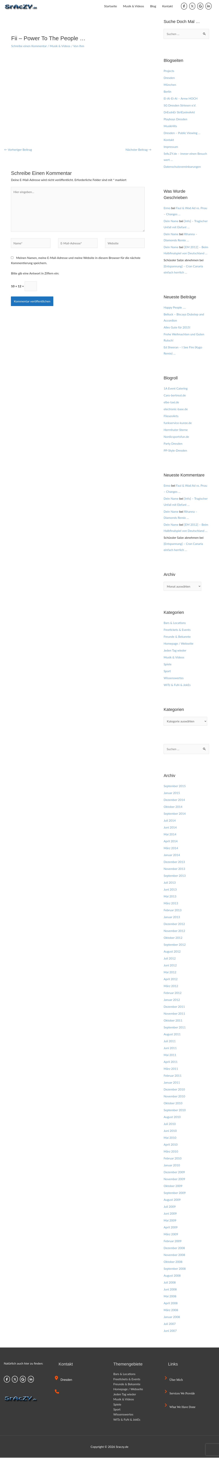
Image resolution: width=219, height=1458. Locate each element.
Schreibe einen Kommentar (29, 46)
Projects (169, 71)
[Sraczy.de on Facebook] (184, 6)
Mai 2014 (170, 834)
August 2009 (172, 1200)
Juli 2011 (170, 1041)
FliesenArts (171, 416)
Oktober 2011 (173, 1020)
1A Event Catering (176, 388)
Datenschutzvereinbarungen (182, 166)
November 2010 (175, 1096)
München (170, 84)
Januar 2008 (172, 1317)
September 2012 (175, 945)
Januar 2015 (172, 793)
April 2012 (171, 979)
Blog (153, 6)
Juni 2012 (170, 965)
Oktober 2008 (173, 1262)
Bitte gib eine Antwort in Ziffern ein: (35, 274)
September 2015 (175, 786)
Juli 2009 (170, 1207)
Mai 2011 (170, 1055)
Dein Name (171, 221)
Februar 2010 (173, 1158)
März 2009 (171, 1234)
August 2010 (172, 1117)
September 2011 (175, 1027)
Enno (167, 208)
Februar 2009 (173, 1241)
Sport (167, 671)
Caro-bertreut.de (175, 395)
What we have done (180, 1407)
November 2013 (175, 869)
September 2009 (175, 1193)
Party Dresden (173, 443)
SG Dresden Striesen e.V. (180, 105)
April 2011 (171, 1062)
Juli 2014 (170, 821)
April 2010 (171, 1145)
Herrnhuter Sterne (176, 429)
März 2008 (171, 1310)
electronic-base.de (176, 409)
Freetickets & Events (177, 629)
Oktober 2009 (173, 1186)
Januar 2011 (172, 1083)
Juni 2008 (170, 1289)
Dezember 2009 (174, 1172)
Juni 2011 (170, 1048)
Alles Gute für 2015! (177, 327)
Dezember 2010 (174, 1089)
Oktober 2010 (173, 1103)
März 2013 (171, 903)
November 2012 (175, 931)
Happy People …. (175, 307)
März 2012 (171, 986)
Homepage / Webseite (179, 643)
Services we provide (180, 1393)
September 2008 (175, 1269)
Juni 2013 (170, 890)
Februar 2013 (173, 910)
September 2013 (175, 876)
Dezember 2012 (174, 924)
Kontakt (167, 6)
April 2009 (171, 1227)
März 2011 (171, 1069)
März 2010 (171, 1151)
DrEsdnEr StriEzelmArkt (179, 112)
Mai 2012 (170, 972)
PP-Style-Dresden (175, 450)
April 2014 (171, 841)
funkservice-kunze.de (178, 423)
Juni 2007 (170, 1331)
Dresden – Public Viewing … (182, 133)
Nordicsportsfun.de (176, 436)
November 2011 (175, 1014)
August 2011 (172, 1034)
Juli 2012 (170, 958)
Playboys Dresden (175, 119)
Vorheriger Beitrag (18, 149)
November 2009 (175, 1179)
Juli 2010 (170, 1124)
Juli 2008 (170, 1282)
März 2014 (171, 848)
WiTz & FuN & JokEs (177, 685)
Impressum (171, 146)
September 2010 (175, 1110)
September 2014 (175, 814)
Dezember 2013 (174, 862)
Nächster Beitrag (138, 149)
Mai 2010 (170, 1138)
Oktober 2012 (173, 938)
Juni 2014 (170, 827)
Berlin (167, 91)
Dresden (169, 77)
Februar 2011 (173, 1076)
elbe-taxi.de (171, 402)
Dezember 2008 (174, 1248)
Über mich (174, 1380)
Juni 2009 (170, 1214)
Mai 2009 (170, 1220)
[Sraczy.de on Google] (200, 6)
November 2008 (175, 1255)
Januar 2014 (172, 855)
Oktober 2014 (173, 807)
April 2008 (171, 1303)
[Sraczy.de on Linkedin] (208, 6)
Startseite (110, 6)
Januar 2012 (172, 1000)
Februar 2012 (173, 993)
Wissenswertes (174, 678)
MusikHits (170, 126)
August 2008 (172, 1276)
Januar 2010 (172, 1165)
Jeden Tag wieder (175, 650)
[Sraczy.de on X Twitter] (192, 6)
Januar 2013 (172, 917)
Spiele (168, 664)
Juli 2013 (170, 883)
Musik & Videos (133, 6)
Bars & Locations (175, 623)
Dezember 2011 (174, 1007)
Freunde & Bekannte (177, 636)
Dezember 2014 (174, 800)
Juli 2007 (170, 1324)
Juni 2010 (170, 1131)
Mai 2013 (170, 896)
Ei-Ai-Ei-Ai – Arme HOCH (181, 98)
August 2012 (172, 952)
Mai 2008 (170, 1296)
